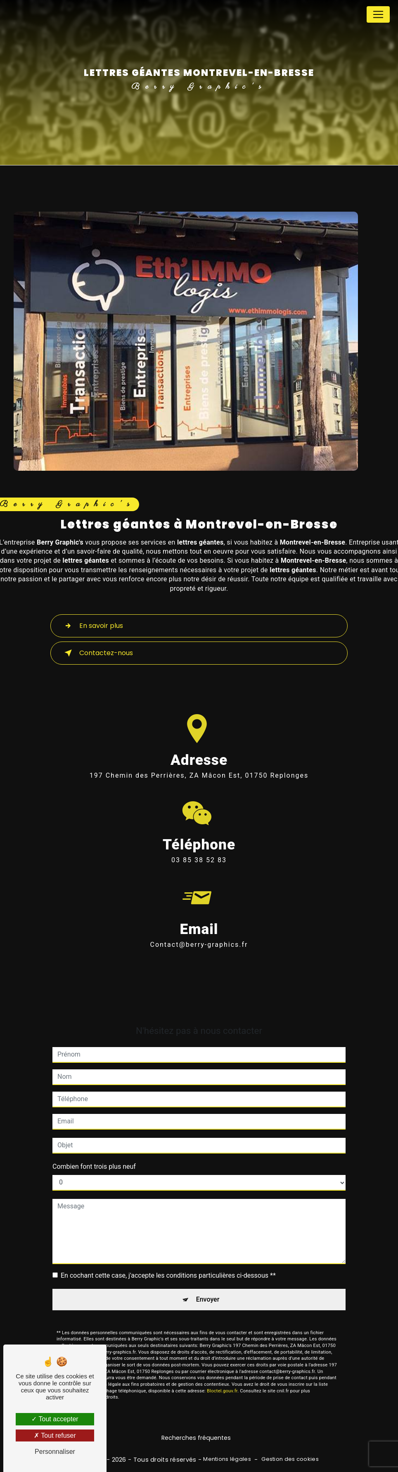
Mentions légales (227, 1459)
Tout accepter (54, 1418)
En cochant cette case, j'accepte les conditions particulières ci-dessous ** (168, 1263)
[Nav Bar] (378, 14)
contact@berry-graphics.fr (199, 933)
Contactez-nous (97, 653)
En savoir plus (92, 626)
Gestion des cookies (289, 1459)
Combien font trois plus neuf (94, 1154)
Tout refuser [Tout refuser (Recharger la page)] (55, 1435)
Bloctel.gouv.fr (222, 1378)
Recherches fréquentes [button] (196, 1438)
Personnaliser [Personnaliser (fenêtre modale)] (55, 1451)
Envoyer (208, 1287)
